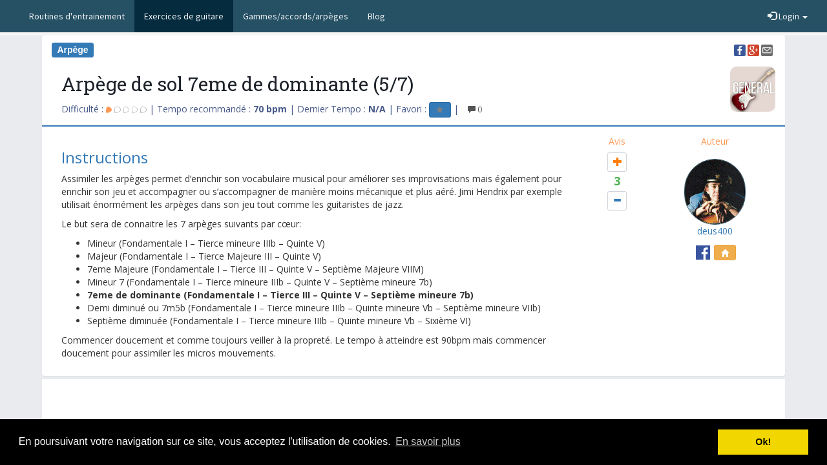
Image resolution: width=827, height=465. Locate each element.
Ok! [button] (763, 442)
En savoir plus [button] (428, 441)
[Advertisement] (413, 411)
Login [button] (788, 16)
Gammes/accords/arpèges (295, 16)
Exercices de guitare (184, 16)
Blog (376, 16)
